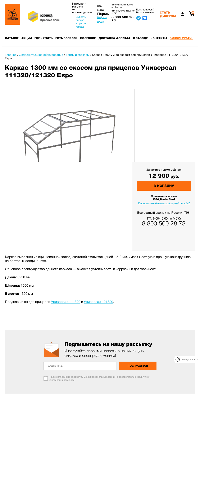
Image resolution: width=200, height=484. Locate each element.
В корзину (164, 186)
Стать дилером (168, 14)
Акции (26, 38)
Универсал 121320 (98, 302)
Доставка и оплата (114, 38)
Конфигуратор (181, 37)
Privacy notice (188, 359)
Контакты (159, 38)
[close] (198, 359)
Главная (11, 54)
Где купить (44, 38)
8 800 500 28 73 (122, 18)
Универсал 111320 (65, 302)
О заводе (140, 38)
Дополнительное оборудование (41, 54)
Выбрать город (102, 19)
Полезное (88, 38)
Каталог (12, 38)
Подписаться (138, 365)
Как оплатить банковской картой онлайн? (164, 203)
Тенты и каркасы (77, 54)
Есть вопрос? (66, 38)
